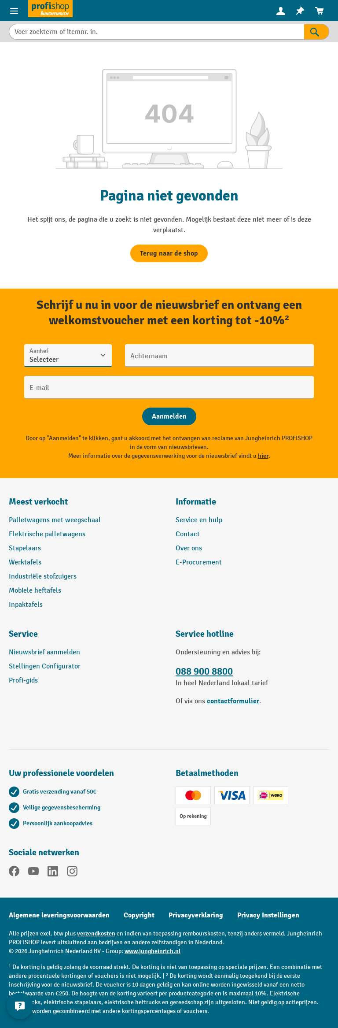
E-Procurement (199, 562)
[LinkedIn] (53, 873)
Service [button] (23, 633)
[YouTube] (33, 873)
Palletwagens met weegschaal (55, 520)
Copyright (139, 915)
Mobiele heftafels (35, 590)
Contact (188, 534)
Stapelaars (25, 548)
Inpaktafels (26, 605)
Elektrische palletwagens (47, 534)
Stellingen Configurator (45, 666)
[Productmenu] (14, 10)
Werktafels (25, 562)
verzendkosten (96, 933)
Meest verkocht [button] (38, 501)
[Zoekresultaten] (316, 32)
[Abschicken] (169, 416)
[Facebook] (14, 873)
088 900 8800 (204, 671)
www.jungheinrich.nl (152, 951)
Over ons (189, 548)
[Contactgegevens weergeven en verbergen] (20, 1006)
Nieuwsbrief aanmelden (44, 652)
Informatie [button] (196, 501)
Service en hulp (199, 520)
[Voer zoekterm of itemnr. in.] (156, 32)
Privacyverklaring (196, 915)
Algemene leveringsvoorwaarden (59, 915)
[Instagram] (72, 873)
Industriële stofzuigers (43, 576)
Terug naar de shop (169, 253)
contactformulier (233, 701)
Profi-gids (23, 680)
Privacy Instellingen (268, 915)
